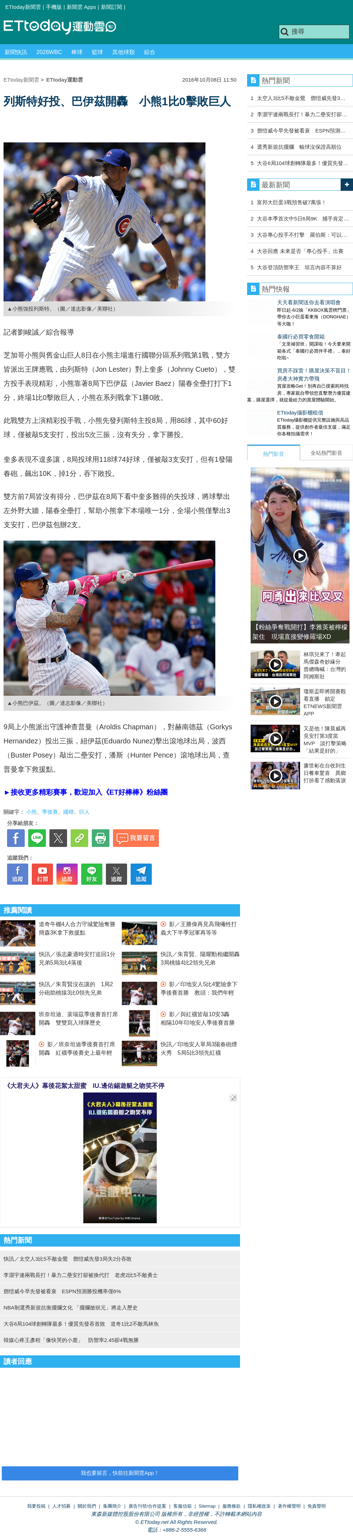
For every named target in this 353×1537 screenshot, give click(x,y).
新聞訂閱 (111, 7)
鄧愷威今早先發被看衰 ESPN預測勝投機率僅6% (62, 1291)
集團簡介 (112, 1506)
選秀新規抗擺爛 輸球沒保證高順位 (299, 147)
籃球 (97, 52)
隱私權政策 (259, 1506)
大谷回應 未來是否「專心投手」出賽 (300, 251)
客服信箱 (182, 1506)
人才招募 (61, 1506)
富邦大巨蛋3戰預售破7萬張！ (292, 202)
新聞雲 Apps (81, 7)
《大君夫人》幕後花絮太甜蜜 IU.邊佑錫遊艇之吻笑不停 (84, 1085)
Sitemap (207, 1506)
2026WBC (49, 52)
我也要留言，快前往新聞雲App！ (120, 1473)
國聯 (68, 812)
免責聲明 (316, 1506)
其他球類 (123, 52)
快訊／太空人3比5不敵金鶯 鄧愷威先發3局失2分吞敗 (68, 1259)
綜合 (149, 52)
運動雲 (65, 27)
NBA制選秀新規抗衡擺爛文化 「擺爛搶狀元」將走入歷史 (71, 1308)
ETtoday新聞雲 (23, 7)
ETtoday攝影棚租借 (270, 398)
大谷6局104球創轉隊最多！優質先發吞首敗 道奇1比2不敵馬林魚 (81, 1324)
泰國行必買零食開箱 (271, 329)
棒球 (77, 52)
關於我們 (87, 1506)
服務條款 (231, 1506)
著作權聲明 (289, 1506)
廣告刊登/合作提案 (147, 1506)
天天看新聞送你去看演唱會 (279, 302)
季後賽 (50, 812)
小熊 (31, 812)
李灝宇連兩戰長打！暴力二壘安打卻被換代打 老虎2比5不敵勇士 (81, 1275)
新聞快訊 (16, 52)
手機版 (54, 7)
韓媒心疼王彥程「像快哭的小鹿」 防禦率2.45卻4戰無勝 (71, 1340)
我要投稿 (36, 1506)
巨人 (84, 812)
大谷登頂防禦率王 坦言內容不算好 (299, 267)
